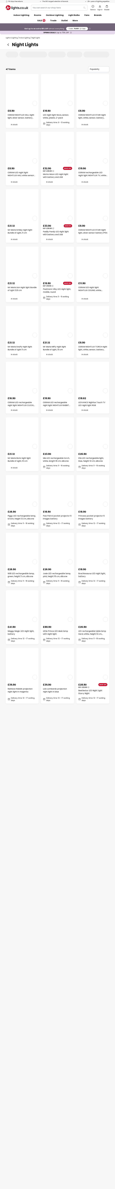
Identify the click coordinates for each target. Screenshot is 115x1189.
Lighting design (55, 1097)
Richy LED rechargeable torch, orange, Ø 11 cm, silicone (22, 807)
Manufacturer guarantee (17, 1110)
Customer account (15, 1105)
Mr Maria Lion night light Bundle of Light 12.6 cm (22, 289)
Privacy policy (82, 1085)
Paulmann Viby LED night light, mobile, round (57, 290)
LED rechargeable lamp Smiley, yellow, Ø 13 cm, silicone (92, 865)
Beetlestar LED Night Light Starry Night (90, 692)
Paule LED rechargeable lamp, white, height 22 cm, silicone (22, 980)
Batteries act (72, 1172)
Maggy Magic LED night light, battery (21, 632)
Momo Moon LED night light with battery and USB (55, 175)
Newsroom (55, 1105)
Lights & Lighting (12, 38)
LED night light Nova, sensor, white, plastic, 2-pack (56, 116)
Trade (53, 20)
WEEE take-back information (89, 1172)
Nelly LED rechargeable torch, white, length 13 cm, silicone (22, 865)
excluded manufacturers (67, 1059)
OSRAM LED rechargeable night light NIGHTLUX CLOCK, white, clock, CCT (21, 404)
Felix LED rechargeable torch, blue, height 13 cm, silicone (56, 749)
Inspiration (46, 1110)
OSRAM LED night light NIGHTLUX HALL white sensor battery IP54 (21, 174)
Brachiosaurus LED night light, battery (92, 575)
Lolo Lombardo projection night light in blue (55, 690)
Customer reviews (49, 1101)
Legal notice (82, 1089)
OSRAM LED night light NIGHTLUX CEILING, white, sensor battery (89, 289)
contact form (56, 1053)
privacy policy (93, 1053)
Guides (55, 1110)
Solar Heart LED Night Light (55, 921)
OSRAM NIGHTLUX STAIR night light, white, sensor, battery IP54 (92, 116)
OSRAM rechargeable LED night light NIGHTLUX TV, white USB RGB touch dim (92, 174)
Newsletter (46, 1085)
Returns (9, 1097)
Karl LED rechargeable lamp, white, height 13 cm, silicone (91, 922)
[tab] (14, 54)
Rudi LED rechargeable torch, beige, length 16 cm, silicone (56, 980)
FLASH (77, 29)
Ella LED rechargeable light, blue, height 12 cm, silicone (91, 459)
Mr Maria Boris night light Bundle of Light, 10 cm (19, 459)
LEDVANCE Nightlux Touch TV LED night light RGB (91, 404)
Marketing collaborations (53, 1089)
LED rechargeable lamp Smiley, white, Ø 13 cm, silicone (57, 807)
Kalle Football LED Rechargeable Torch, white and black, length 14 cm (20, 922)
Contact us (11, 1089)
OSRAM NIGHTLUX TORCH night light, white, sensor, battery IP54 (92, 348)
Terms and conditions (86, 1081)
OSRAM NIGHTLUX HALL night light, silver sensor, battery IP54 (21, 116)
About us (45, 1081)
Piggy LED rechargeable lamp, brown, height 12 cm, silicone (22, 517)
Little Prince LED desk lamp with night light (55, 632)
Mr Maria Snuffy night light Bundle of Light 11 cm (20, 348)
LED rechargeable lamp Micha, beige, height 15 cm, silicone (92, 807)
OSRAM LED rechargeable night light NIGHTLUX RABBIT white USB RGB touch (56, 404)
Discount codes (48, 1093)
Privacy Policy (62, 1172)
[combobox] (59, 7)
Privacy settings (21, 1172)
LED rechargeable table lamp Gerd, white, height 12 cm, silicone (92, 632)
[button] (34, 103)
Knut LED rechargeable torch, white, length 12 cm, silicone (92, 749)
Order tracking (13, 1085)
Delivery (9, 1093)
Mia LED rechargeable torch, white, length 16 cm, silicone (56, 459)
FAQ (8, 1081)
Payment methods (14, 1101)
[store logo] (17, 7)
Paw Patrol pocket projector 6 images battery (57, 517)
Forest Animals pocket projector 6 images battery (56, 865)
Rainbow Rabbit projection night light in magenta (20, 690)
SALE (41, 20)
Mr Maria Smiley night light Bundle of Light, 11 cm (20, 231)
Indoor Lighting (24, 38)
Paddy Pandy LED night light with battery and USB (56, 233)
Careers (45, 1105)
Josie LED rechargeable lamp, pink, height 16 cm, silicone (57, 575)
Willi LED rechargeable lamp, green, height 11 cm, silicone (21, 575)
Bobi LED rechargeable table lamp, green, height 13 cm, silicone (21, 749)
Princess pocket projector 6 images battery (91, 517)
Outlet (64, 20)
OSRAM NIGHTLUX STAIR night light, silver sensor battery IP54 (92, 231)
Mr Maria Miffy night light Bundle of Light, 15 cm (54, 348)
